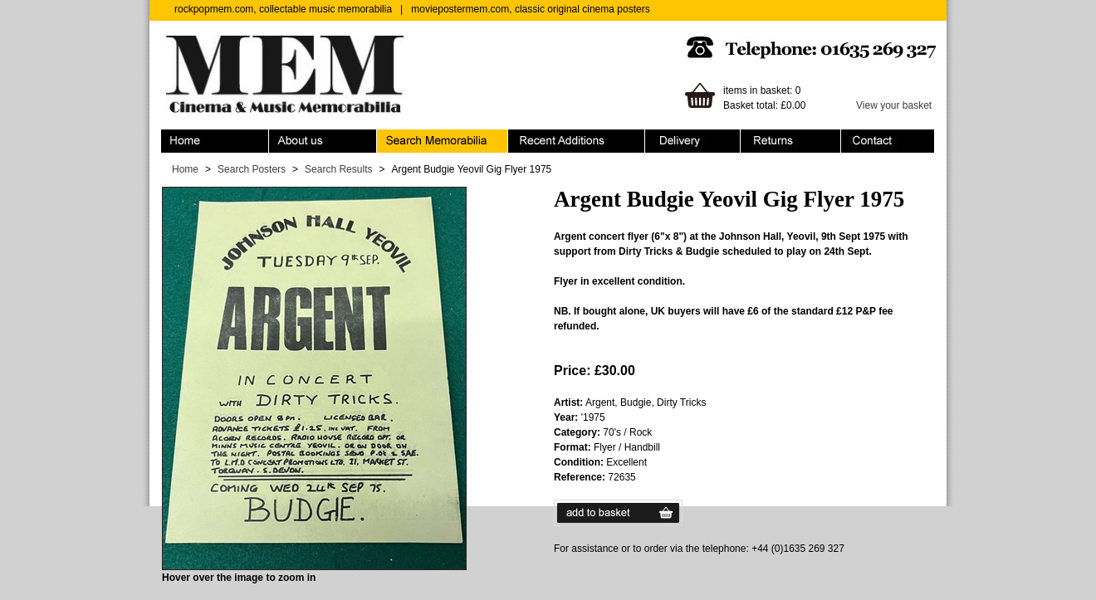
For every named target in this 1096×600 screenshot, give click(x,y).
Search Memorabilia (442, 141)
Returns (791, 141)
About (323, 141)
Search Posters (252, 169)
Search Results (338, 169)
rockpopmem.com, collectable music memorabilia (283, 9)
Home (215, 141)
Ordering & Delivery (693, 141)
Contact (887, 141)
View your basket (894, 105)
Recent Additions (576, 141)
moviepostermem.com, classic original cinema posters (530, 9)
